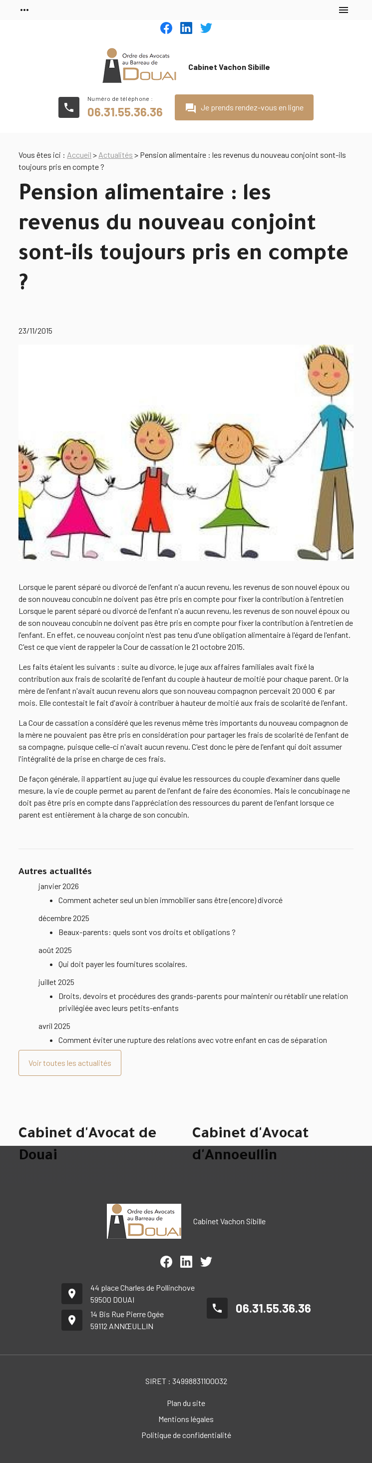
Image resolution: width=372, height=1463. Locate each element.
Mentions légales (186, 1419)
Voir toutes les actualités (69, 1062)
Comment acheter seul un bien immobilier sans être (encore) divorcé (170, 900)
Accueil (79, 154)
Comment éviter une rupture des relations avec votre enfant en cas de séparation (192, 1039)
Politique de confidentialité (186, 1435)
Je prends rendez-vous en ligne (244, 108)
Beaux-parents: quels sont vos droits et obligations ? (147, 932)
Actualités (115, 154)
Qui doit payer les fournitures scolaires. (122, 964)
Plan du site (186, 1403)
